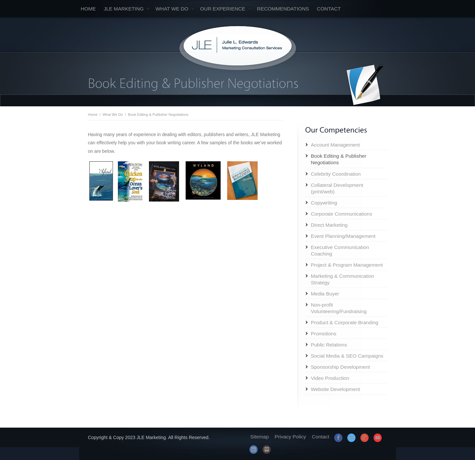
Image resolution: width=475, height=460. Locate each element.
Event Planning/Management (343, 236)
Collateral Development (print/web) (337, 188)
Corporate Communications (341, 214)
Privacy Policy (290, 436)
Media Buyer (325, 293)
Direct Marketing (329, 225)
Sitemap (259, 436)
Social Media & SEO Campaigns (347, 356)
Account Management (335, 145)
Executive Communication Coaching (340, 250)
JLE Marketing (127, 8)
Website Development (335, 389)
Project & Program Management (347, 265)
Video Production (330, 378)
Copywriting (324, 202)
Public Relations (329, 344)
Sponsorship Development (340, 367)
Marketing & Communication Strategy (342, 279)
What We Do (174, 8)
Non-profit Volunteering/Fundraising (339, 308)
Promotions (324, 333)
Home (88, 8)
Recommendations (283, 8)
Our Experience (225, 8)
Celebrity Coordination (336, 174)
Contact (329, 8)
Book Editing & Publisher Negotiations (338, 159)
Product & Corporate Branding (344, 322)
